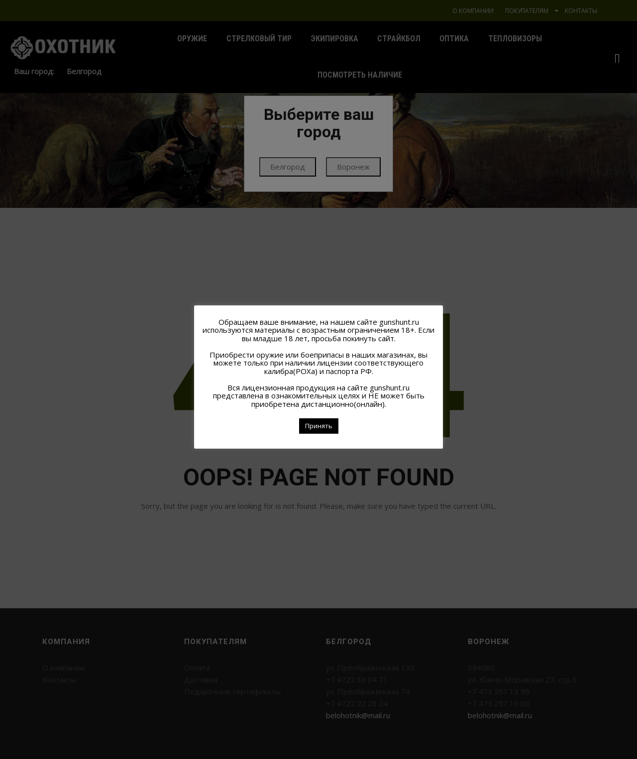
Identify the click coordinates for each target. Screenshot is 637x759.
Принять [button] (318, 425)
